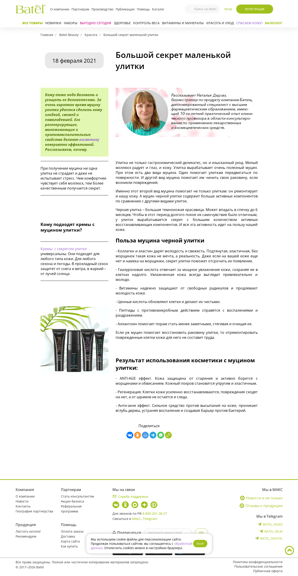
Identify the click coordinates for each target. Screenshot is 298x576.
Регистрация (254, 9)
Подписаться (126, 532)
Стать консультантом (77, 496)
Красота (91, 35)
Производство (102, 9)
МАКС (136, 519)
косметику (89, 139)
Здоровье (122, 23)
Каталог (158, 9)
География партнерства (34, 511)
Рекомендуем (26, 536)
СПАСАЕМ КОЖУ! (249, 23)
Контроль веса (146, 23)
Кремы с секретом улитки (64, 248)
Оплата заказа (72, 531)
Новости (22, 501)
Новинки (53, 23)
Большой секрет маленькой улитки (130, 35)
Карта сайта (70, 541)
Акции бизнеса (72, 501)
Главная (47, 35)
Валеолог (273, 23)
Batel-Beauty (69, 35)
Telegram (150, 519)
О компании (59, 9)
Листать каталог (28, 531)
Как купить (69, 546)
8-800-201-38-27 (155, 513)
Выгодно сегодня (95, 23)
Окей (200, 543)
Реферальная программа (71, 508)
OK (201, 532)
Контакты (23, 506)
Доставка (68, 536)
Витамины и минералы (183, 23)
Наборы (70, 23)
